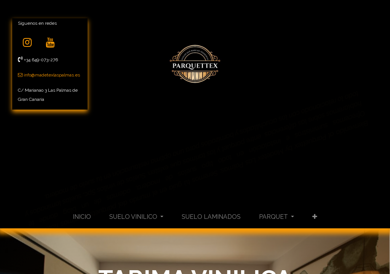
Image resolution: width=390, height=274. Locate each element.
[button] (314, 217)
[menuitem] (82, 217)
